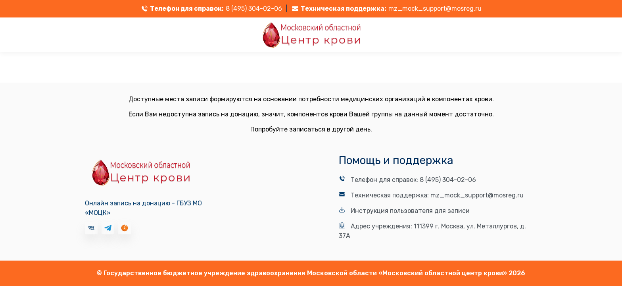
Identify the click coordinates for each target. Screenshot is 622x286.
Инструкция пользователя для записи (410, 210)
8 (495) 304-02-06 (254, 8)
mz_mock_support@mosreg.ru (435, 8)
